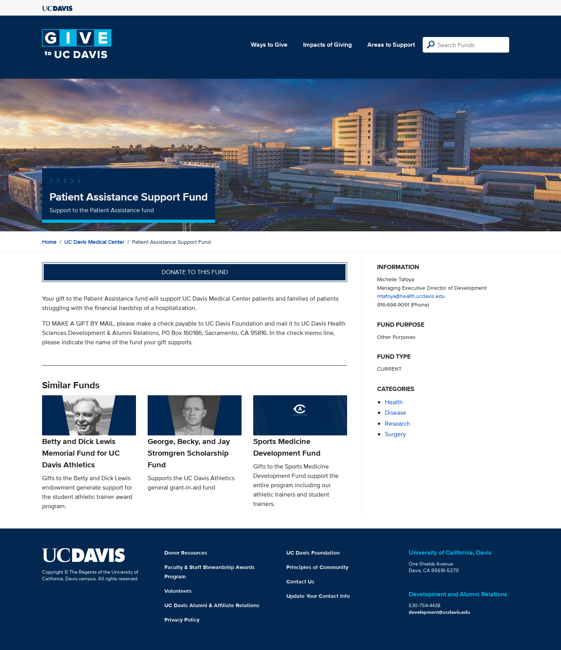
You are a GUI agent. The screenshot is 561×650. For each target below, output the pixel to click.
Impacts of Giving (327, 44)
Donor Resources (185, 553)
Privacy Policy (181, 620)
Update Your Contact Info (318, 596)
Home (49, 242)
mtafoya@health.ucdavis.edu (411, 296)
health (394, 402)
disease (395, 412)
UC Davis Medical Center (94, 242)
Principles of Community (317, 567)
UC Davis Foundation (313, 553)
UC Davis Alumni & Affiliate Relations (211, 605)
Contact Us (300, 581)
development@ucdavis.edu (439, 612)
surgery (395, 434)
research (397, 423)
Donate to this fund (195, 272)
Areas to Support (391, 44)
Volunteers (178, 591)
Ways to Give (269, 44)
